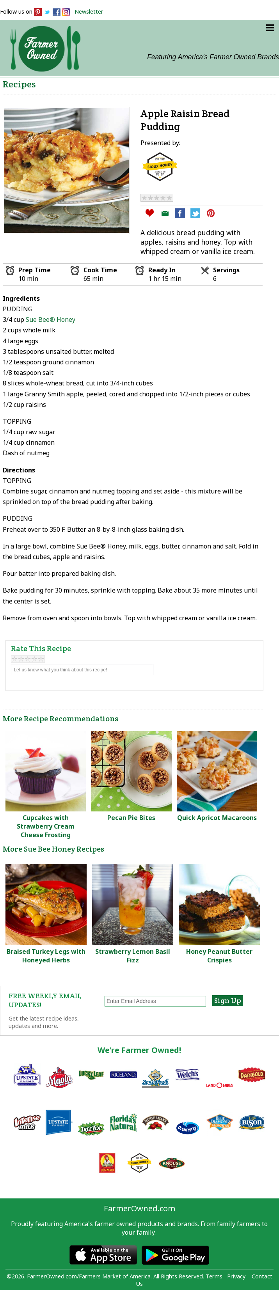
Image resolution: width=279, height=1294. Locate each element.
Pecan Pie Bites (131, 817)
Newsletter (89, 11)
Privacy (236, 1276)
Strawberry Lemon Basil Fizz (132, 955)
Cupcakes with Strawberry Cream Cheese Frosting (46, 826)
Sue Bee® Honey (50, 319)
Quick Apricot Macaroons (217, 817)
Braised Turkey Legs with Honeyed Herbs (46, 955)
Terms (214, 1276)
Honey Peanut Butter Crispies (219, 955)
